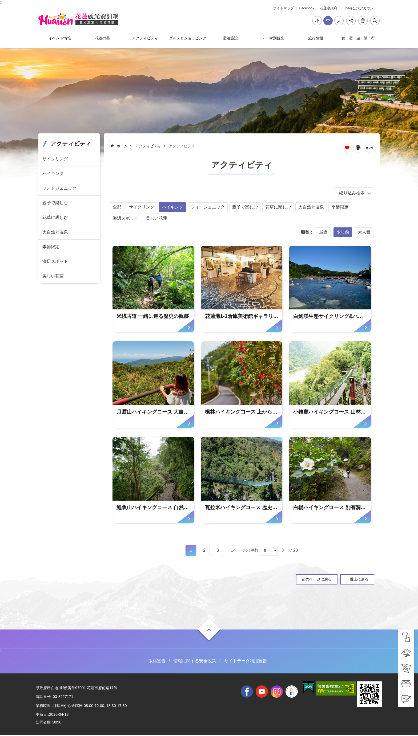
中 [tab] (328, 20)
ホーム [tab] (122, 146)
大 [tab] (339, 20)
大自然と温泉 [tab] (55, 232)
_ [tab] (39, 5)
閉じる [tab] (375, 20)
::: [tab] (1, 2)
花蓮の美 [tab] (102, 38)
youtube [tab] (262, 692)
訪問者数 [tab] (43, 723)
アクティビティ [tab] (145, 38)
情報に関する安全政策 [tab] (195, 661)
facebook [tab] (247, 692)
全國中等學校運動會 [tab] (292, 692)
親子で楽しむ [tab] (55, 203)
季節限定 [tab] (50, 246)
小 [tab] (317, 20)
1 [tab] (191, 551)
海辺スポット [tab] (55, 261)
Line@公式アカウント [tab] (360, 8)
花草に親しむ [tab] (55, 217)
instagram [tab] (277, 692)
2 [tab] (204, 551)
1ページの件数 (245, 551)
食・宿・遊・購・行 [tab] (358, 38)
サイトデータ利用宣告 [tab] (245, 661)
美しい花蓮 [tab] (53, 276)
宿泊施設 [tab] (230, 38)
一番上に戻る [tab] (357, 580)
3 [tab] (217, 551)
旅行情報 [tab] (315, 38)
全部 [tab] (117, 207)
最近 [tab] (323, 232)
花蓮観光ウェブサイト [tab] (79, 19)
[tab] (406, 637)
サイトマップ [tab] (283, 8)
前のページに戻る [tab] (317, 580)
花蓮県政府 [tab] (328, 8)
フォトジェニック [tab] (59, 188)
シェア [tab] (351, 20)
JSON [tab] (369, 148)
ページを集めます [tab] (347, 148)
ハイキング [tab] (53, 173)
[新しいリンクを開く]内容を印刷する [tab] (358, 148)
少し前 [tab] (342, 232)
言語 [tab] (363, 20)
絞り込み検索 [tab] (352, 193)
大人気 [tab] (364, 232)
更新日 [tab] (41, 715)
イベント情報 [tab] (60, 38)
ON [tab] (209, 631)
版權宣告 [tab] (157, 661)
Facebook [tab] (306, 8)
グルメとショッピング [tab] (187, 38)
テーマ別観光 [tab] (273, 38)
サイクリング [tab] (55, 159)
